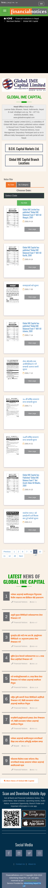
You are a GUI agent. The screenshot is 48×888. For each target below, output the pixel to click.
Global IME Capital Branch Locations (24, 161)
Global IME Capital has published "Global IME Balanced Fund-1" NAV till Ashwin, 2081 (32, 327)
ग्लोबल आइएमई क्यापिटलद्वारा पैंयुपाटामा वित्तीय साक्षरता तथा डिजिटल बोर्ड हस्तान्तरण (27, 596)
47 (36, 555)
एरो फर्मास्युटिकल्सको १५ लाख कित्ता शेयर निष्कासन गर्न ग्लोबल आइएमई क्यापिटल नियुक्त (26, 680)
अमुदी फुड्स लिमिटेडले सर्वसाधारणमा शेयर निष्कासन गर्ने (27, 616)
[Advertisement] (24, 49)
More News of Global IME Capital (19, 781)
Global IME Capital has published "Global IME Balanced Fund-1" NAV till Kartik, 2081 (32, 251)
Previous (7, 552)
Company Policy (30, 881)
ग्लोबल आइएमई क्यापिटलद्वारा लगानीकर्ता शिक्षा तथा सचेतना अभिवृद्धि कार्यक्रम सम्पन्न (27, 740)
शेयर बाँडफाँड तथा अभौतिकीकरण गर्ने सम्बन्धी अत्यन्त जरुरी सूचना (31, 365)
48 (15, 556)
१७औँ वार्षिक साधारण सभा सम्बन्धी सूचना (31, 438)
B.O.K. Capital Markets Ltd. (24, 148)
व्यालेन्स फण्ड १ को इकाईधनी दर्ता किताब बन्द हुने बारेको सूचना (30, 515)
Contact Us (20, 864)
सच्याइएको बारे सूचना (31, 285)
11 (4, 556)
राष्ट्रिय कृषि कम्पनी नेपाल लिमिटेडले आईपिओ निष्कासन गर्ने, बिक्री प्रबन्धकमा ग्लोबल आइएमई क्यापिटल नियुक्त (27, 700)
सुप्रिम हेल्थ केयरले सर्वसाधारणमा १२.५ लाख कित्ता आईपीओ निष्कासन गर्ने (27, 657)
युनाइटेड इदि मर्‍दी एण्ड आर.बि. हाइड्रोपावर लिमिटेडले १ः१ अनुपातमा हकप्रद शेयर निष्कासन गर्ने (26, 639)
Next (21, 556)
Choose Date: (24, 190)
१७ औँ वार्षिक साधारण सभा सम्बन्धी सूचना (31, 400)
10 (40, 552)
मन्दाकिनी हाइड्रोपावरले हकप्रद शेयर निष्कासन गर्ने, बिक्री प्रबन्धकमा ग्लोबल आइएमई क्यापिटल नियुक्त (28, 721)
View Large (32, 229)
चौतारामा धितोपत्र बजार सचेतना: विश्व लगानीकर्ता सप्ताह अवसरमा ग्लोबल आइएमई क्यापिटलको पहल (27, 762)
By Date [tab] (11, 185)
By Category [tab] (23, 185)
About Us (32, 864)
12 (10, 556)
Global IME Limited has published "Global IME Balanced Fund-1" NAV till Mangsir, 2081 (32, 213)
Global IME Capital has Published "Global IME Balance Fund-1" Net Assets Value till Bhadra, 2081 (31, 480)
